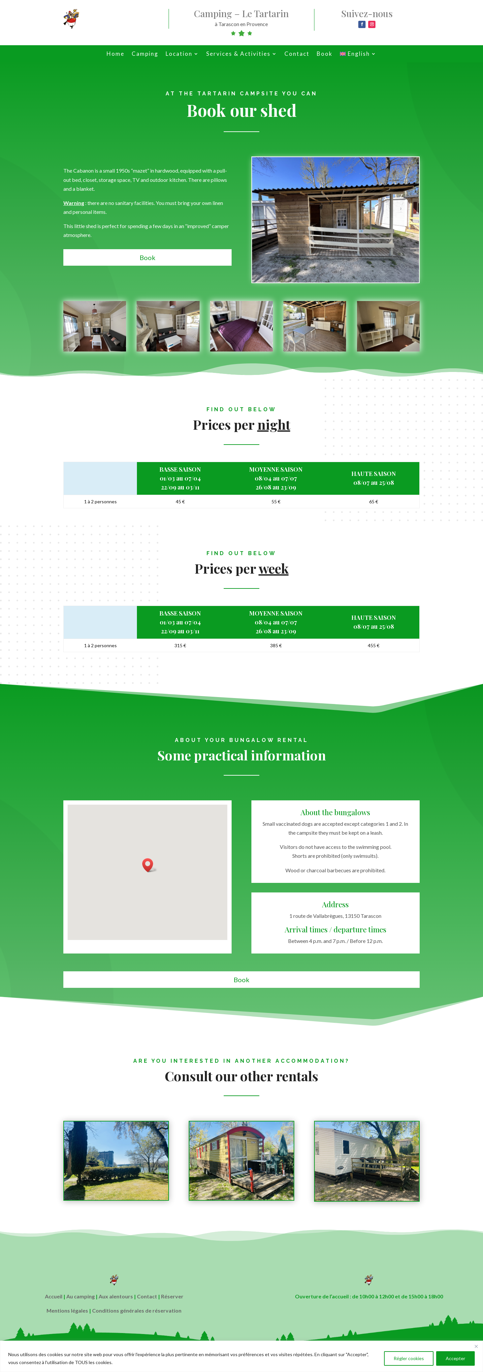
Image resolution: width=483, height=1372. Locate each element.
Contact (296, 54)
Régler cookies (409, 1358)
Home (115, 54)
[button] (149, 865)
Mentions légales (67, 1310)
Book (325, 54)
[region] (241, 1356)
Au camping (80, 1296)
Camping (145, 54)
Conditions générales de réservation (136, 1310)
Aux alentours (116, 1296)
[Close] (476, 1346)
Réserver (172, 1296)
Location (179, 54)
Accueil (53, 1296)
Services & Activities (238, 54)
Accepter (455, 1358)
